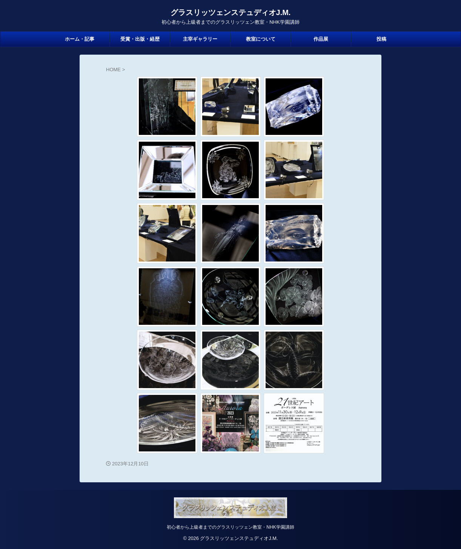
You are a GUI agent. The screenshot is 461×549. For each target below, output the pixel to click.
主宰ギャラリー (200, 39)
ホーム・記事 (79, 39)
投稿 (381, 39)
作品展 (320, 39)
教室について (260, 39)
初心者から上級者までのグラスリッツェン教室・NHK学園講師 (230, 527)
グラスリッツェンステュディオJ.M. (231, 12)
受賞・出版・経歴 (140, 39)
